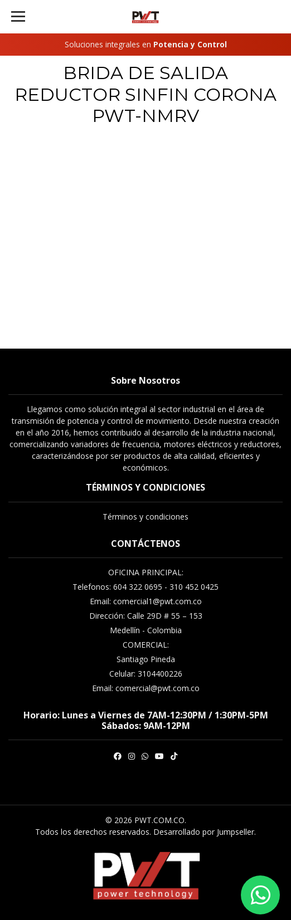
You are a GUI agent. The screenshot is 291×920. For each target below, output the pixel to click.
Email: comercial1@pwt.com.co (146, 601)
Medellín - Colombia (146, 630)
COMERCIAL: (146, 644)
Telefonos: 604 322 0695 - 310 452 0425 (145, 586)
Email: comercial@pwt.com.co (146, 688)
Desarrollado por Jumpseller (203, 831)
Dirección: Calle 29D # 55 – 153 (145, 615)
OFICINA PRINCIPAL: (145, 572)
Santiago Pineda (146, 659)
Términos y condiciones (145, 516)
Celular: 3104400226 (145, 673)
